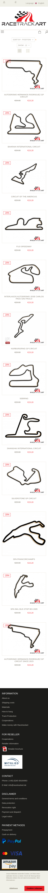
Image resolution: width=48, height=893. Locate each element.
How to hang (7, 711)
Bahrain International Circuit (24, 147)
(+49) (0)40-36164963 (18, 781)
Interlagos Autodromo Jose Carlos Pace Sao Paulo (24, 297)
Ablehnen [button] (13, 888)
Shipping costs (8, 702)
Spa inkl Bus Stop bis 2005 (23, 609)
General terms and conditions (14, 798)
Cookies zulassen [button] (34, 888)
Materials (6, 707)
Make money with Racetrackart (15, 725)
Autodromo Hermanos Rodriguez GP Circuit (24, 96)
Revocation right (9, 807)
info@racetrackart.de (17, 785)
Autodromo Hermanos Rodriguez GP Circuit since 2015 (24, 660)
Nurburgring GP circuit (24, 348)
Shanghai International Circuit (24, 448)
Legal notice (7, 816)
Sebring (24, 398)
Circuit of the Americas (24, 196)
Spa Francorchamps (24, 559)
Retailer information (10, 743)
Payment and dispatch (11, 812)
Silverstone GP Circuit (24, 498)
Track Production (9, 716)
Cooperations (7, 720)
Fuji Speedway (24, 246)
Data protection (8, 803)
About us (5, 698)
